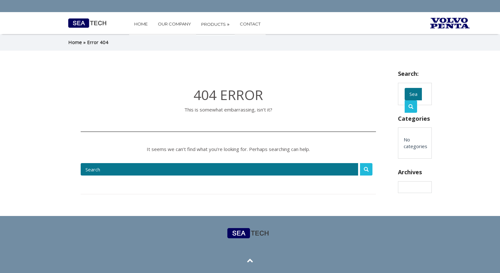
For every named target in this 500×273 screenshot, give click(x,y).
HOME (141, 23)
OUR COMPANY (174, 23)
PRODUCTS (215, 24)
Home (75, 42)
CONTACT (250, 23)
